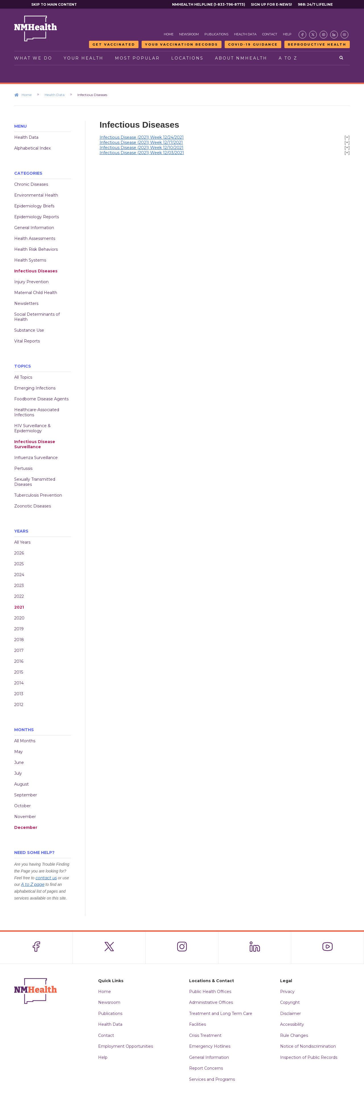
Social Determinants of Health (37, 317)
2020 (19, 618)
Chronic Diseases (31, 184)
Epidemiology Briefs (34, 206)
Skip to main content (54, 4)
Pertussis (23, 468)
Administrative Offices (211, 1002)
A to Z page (32, 884)
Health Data (245, 34)
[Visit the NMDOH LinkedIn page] (334, 34)
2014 (19, 683)
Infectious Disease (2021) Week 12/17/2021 (141, 142)
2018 (19, 639)
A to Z (288, 58)
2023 (19, 585)
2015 (18, 672)
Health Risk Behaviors (36, 249)
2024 (19, 574)
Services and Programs (212, 1079)
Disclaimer (290, 1013)
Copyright (290, 1002)
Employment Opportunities (125, 1046)
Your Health (84, 58)
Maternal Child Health (35, 292)
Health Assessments (34, 238)
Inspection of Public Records (308, 1057)
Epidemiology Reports (36, 216)
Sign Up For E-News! (271, 4)
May (18, 751)
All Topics (23, 377)
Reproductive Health (317, 44)
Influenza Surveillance (36, 457)
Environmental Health (36, 195)
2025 (19, 563)
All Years (22, 542)
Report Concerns (206, 1068)
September (25, 795)
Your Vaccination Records (181, 44)
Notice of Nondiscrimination (308, 1046)
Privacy (287, 991)
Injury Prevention (31, 281)
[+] (347, 137)
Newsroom (189, 34)
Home (168, 34)
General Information (34, 227)
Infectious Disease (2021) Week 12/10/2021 (141, 147)
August (21, 784)
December (25, 827)
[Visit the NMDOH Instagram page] (323, 34)
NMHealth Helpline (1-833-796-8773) (208, 4)
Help (287, 34)
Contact (269, 34)
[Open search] (342, 58)
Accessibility (292, 1024)
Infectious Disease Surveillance (34, 444)
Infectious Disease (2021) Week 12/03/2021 (142, 152)
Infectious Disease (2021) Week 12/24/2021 (142, 137)
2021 (19, 607)
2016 (18, 661)
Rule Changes (294, 1035)
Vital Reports (27, 341)
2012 (18, 704)
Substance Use (29, 330)
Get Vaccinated (113, 44)
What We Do (33, 58)
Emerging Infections (34, 388)
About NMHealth (241, 58)
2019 (19, 628)
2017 (19, 650)
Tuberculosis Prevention (38, 495)
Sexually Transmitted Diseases (34, 482)
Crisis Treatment (205, 1035)
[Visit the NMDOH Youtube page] (344, 34)
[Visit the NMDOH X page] (313, 34)
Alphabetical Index (32, 148)
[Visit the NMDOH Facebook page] (302, 34)
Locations (187, 58)
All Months (24, 740)
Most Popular (137, 58)
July (18, 773)
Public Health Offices (210, 991)
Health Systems (30, 260)
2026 (19, 553)
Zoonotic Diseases (32, 506)
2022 (19, 596)
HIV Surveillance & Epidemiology (32, 428)
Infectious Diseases (35, 271)
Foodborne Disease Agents (41, 398)
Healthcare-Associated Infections (36, 412)
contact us (46, 877)
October (22, 805)
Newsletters (26, 303)
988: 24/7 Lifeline (315, 4)
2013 (18, 693)
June (19, 762)
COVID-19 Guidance (253, 44)
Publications (216, 34)
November (25, 816)
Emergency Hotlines (209, 1046)
